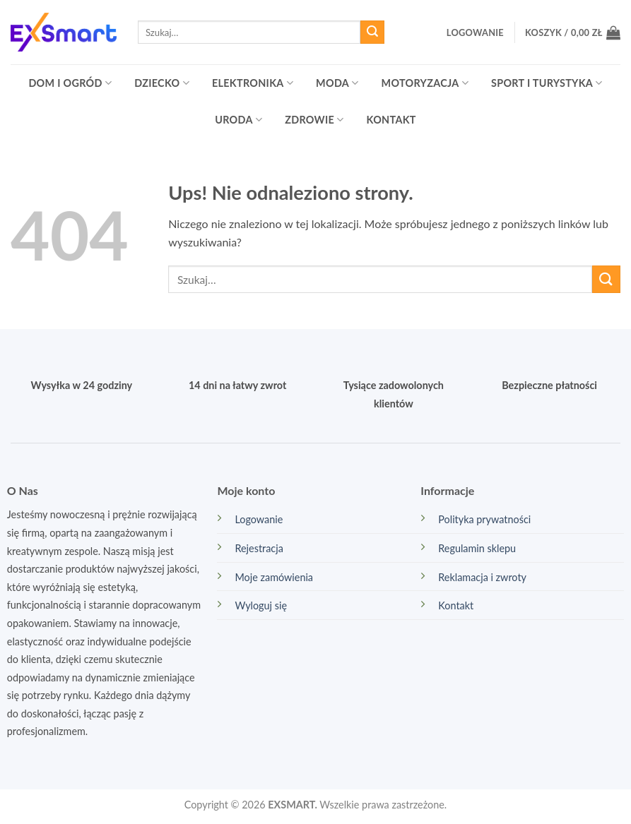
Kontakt (391, 120)
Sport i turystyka (547, 83)
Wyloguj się (261, 605)
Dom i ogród (70, 83)
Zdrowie (314, 119)
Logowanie (259, 519)
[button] (475, 32)
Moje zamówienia (274, 577)
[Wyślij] (372, 32)
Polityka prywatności (484, 519)
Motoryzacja (425, 83)
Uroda (238, 119)
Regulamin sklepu (477, 548)
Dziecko (161, 83)
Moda (337, 83)
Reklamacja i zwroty (482, 577)
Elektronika (252, 83)
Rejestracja (259, 548)
